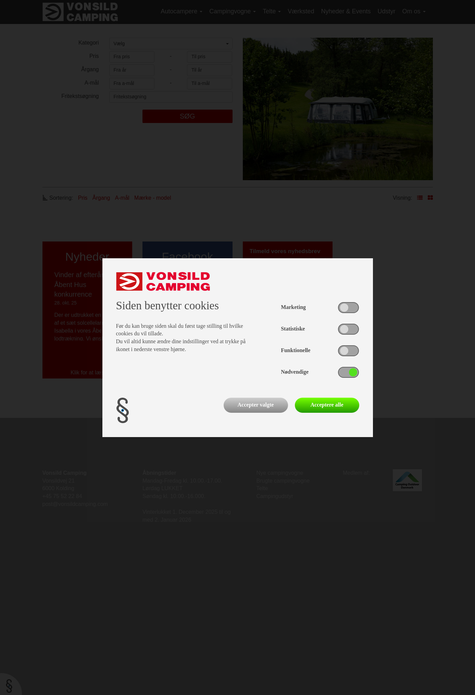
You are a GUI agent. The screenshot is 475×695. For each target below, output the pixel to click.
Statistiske (293, 329)
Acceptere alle (326, 405)
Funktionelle (295, 350)
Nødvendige (295, 372)
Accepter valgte (256, 405)
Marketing (293, 307)
